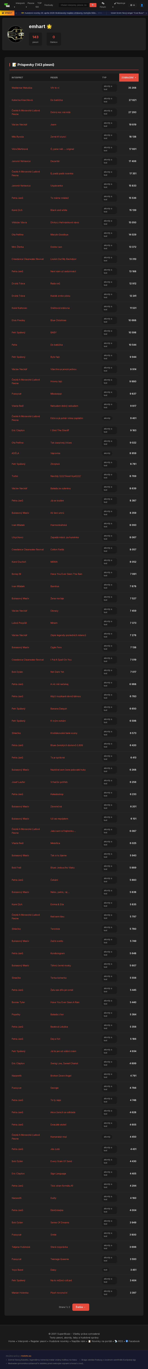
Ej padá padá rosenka (62, 173)
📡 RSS (119, 1341)
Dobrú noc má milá (60, 112)
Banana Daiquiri (59, 708)
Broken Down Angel (61, 1075)
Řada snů (55, 283)
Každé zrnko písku (60, 295)
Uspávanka (56, 185)
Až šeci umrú (57, 512)
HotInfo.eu (26, 1356)
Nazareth (17, 1075)
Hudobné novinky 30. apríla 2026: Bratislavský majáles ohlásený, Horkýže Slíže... (61, 13)
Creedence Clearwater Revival (28, 259)
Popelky (16, 1014)
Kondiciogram (57, 953)
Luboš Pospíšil (20, 622)
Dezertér (55, 161)
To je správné (57, 757)
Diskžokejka (56, 1210)
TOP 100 (38, 5)
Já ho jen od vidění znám (64, 1051)
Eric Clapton (18, 430)
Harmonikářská (58, 525)
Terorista (55, 928)
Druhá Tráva (19, 283)
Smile (53, 1234)
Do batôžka (56, 100)
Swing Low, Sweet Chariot (64, 1063)
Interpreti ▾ (19, 5)
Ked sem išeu (57, 916)
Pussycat (17, 393)
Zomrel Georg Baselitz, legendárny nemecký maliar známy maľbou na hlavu (42, 1360)
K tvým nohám (58, 720)
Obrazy (54, 610)
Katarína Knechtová (22, 100)
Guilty (53, 1198)
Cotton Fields (57, 549)
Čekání (54, 879)
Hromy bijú (56, 381)
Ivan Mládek (18, 525)
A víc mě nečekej (59, 684)
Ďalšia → (81, 1307)
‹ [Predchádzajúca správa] (16, 13)
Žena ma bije (57, 598)
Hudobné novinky (59, 1341)
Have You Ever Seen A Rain (65, 1002)
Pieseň (54, 77)
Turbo (15, 476)
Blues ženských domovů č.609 (67, 745)
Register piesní (38, 1341)
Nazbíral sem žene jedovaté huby (68, 769)
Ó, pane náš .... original (62, 149)
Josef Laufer (19, 782)
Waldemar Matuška (22, 87)
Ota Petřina (18, 234)
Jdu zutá (55, 1149)
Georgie (54, 1087)
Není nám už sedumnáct (63, 271)
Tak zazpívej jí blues (61, 442)
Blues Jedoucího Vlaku (63, 867)
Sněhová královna (60, 308)
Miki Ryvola (18, 136)
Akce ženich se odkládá (63, 1112)
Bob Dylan (17, 671)
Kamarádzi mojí (58, 1136)
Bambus (54, 586)
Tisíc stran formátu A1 (62, 1185)
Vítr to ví (55, 87)
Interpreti (23, 1341)
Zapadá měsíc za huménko (65, 537)
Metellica (55, 843)
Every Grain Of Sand (61, 1161)
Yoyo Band (18, 1269)
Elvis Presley (19, 320)
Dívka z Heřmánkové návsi (65, 222)
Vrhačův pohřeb (59, 782)
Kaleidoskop (57, 794)
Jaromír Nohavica (22, 161)
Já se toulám (57, 500)
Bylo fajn (55, 356)
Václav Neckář (20, 124)
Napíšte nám (78, 1341)
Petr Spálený (19, 332)
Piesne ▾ (30, 5)
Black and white (59, 210)
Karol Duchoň (19, 561)
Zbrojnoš (55, 463)
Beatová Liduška (59, 1026)
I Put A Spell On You (61, 659)
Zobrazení (128, 77)
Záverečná (56, 806)
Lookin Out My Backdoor (64, 259)
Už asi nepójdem (59, 818)
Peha (14, 344)
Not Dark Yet (57, 671)
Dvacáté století (58, 1124)
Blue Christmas (58, 320)
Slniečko (16, 733)
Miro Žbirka (18, 246)
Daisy (53, 1269)
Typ (104, 77)
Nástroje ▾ (119, 5)
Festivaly (48, 5)
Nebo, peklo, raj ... (60, 892)
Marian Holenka (20, 1292)
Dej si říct (55, 1038)
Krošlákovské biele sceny (64, 733)
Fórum (103, 5)
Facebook (133, 1341)
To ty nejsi (56, 1100)
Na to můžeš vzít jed (61, 1280)
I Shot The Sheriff (60, 430)
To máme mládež (59, 197)
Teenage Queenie (59, 1259)
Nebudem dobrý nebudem (64, 405)
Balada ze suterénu (61, 488)
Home (11, 1341)
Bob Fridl (17, 867)
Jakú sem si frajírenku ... (63, 831)
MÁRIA (54, 561)
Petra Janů (18, 197)
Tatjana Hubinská (21, 1246)
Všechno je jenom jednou (64, 369)
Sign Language (58, 1173)
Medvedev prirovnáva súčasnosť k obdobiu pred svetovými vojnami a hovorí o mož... (45, 1363)
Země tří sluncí (58, 136)
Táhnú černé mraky (61, 965)
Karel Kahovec (20, 308)
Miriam (54, 622)
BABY (53, 332)
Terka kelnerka (58, 977)
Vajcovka (55, 453)
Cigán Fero (56, 647)
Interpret (17, 77)
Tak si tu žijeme (58, 855)
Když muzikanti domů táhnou (66, 696)
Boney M (17, 574)
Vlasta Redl (18, 405)
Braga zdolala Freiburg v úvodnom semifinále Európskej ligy (108, 1360)
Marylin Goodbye (59, 234)
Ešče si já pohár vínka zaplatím (67, 418)
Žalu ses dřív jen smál (62, 989)
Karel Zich (17, 210)
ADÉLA (16, 453)
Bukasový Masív (21, 512)
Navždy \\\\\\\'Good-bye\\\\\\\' (66, 476)
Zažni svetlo (57, 941)
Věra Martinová (20, 149)
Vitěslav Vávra (19, 222)
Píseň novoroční (59, 1292)
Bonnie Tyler (19, 1002)
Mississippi (56, 393)
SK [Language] (132, 5)
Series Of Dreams (60, 1222)
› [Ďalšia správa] (146, 13)
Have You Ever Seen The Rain (67, 574)
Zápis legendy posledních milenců (68, 635)
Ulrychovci (18, 537)
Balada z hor (57, 1014)
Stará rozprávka (59, 1246)
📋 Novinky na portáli (100, 1341)
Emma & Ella (57, 904)
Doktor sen (56, 246)
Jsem (53, 124)
